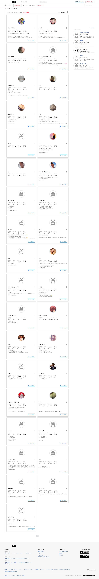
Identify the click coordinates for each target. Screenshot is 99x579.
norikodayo (41, 344)
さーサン (10, 229)
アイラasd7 (41, 373)
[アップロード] (8, 5)
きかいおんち (11, 56)
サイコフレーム (83, 63)
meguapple (41, 488)
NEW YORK (11, 28)
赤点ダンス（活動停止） (14, 402)
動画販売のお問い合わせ (43, 556)
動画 (6, 575)
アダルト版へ (90, 1)
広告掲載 (48, 569)
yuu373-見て (42, 200)
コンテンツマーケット (16, 575)
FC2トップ (7, 569)
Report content (54, 569)
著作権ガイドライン (39, 569)
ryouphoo (10, 488)
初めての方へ (41, 551)
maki (40, 258)
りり (40, 114)
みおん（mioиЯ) (43, 315)
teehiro (81, 55)
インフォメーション (63, 551)
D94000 (81, 40)
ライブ (9, 575)
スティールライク (9, 8)
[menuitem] (26, 5)
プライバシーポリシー (29, 569)
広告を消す (92, 27)
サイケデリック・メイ (13, 287)
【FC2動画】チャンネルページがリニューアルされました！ (18, 558)
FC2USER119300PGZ (84, 32)
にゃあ (9, 143)
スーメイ (10, 430)
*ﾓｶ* (39, 459)
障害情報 (61, 555)
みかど (40, 229)
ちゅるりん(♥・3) (12, 315)
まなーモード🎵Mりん (44, 171)
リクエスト (40, 555)
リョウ (9, 344)
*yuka (40, 402)
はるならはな (11, 85)
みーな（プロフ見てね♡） (45, 56)
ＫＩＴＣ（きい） (12, 459)
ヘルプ (39, 553)
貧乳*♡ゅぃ (11, 114)
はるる (40, 287)
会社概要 (20, 569)
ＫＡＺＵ (10, 373)
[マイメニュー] (88, 5)
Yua (39, 85)
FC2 (8, 2)
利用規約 (61, 553)
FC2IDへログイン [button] (79, 1)
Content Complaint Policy (64, 569)
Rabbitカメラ (82, 48)
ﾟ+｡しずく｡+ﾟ (11, 517)
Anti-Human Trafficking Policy (11, 571)
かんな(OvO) (11, 200)
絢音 (9, 258)
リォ (40, 143)
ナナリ (40, 28)
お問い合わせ (14, 569)
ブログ (23, 575)
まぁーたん (41, 430)
